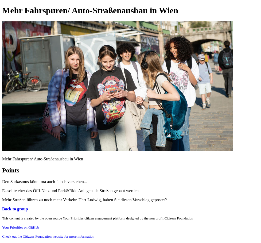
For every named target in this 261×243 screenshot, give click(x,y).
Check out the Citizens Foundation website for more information (48, 236)
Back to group (15, 209)
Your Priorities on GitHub (20, 227)
